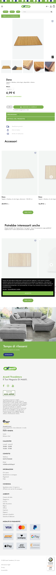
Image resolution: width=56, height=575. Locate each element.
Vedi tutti (28, 212)
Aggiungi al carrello (28, 107)
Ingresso (5, 510)
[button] (51, 177)
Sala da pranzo (7, 504)
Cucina (5, 501)
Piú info (5, 289)
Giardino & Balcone (8, 516)
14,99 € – (42, 204)
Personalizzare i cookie (14, 289)
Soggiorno (6, 499)
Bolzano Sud (6, 436)
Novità (12, 11)
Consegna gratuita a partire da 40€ (28, 2)
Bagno (5, 506)
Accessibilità (4, 570)
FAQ (4, 479)
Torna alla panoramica (10, 16)
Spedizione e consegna (10, 475)
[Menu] (53, 558)
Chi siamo (6, 473)
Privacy (3, 567)
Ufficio (5, 508)
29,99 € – (5, 204)
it (47, 6)
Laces (4, 434)
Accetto (28, 293)
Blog (18, 11)
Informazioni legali (5, 564)
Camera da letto (7, 497)
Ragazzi (5, 512)
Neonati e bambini (8, 514)
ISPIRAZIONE (8, 354)
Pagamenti (6, 477)
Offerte (6, 11)
